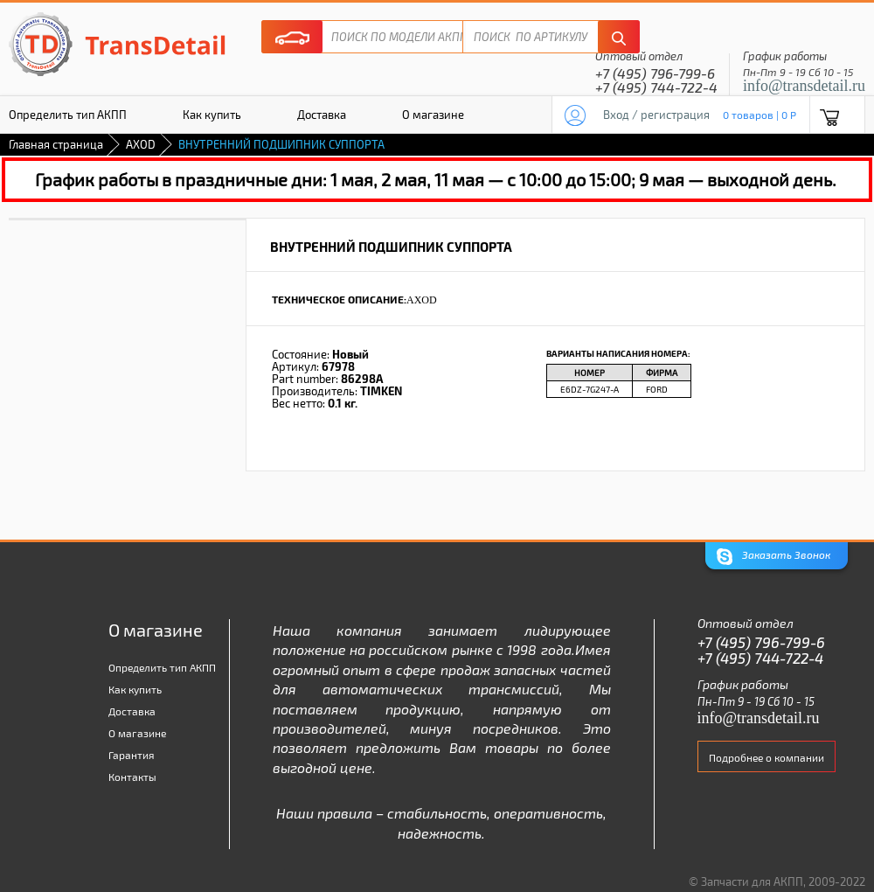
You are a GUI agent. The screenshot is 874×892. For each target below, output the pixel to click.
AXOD (141, 144)
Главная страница (56, 144)
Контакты (132, 776)
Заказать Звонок (773, 556)
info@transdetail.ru (804, 85)
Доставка (321, 115)
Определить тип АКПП (162, 667)
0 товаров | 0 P (759, 114)
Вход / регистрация (656, 115)
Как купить (212, 115)
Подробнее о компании (766, 757)
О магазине (433, 115)
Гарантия (131, 755)
